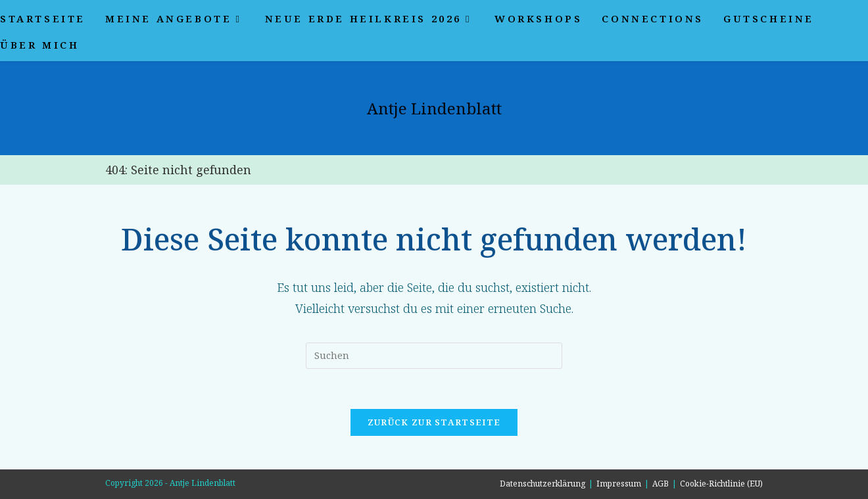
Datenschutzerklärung (542, 483)
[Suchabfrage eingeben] (434, 356)
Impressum (618, 483)
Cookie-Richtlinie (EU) (721, 483)
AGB (660, 483)
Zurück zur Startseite (434, 422)
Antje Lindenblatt (434, 108)
